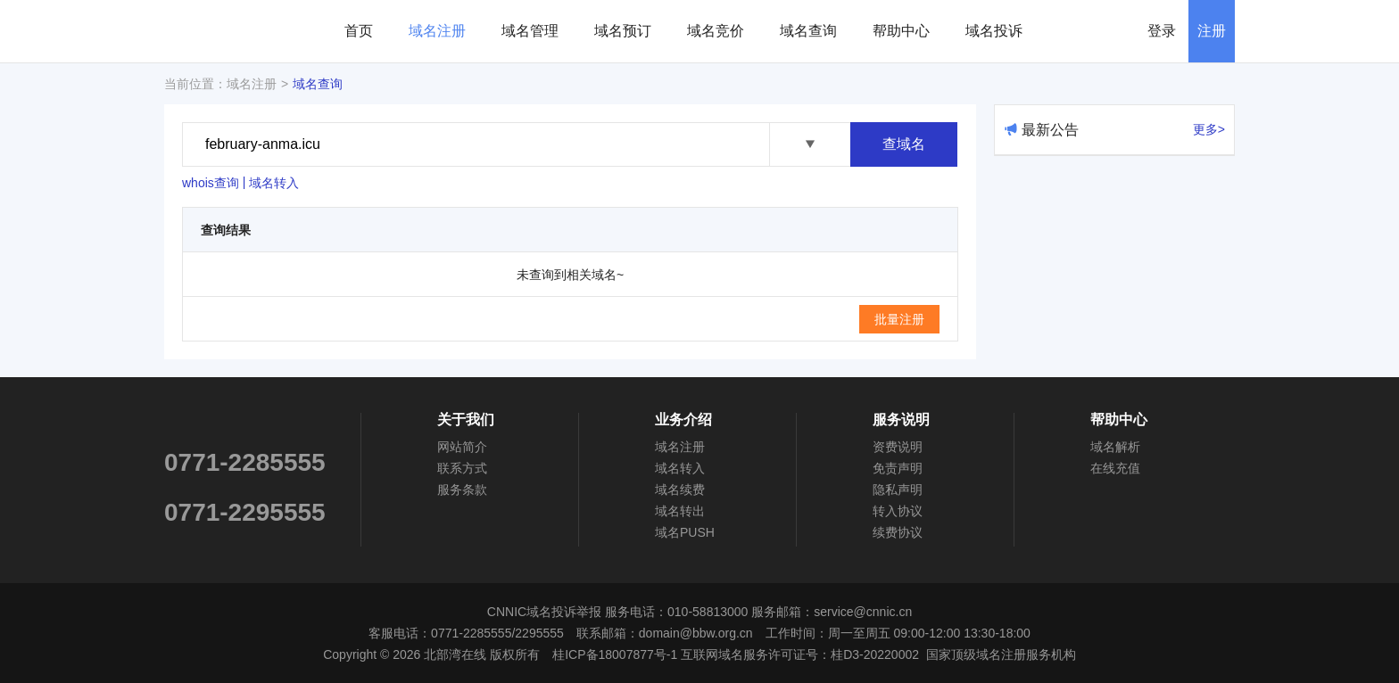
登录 (1161, 30)
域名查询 (808, 30)
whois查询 (210, 183)
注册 (1211, 30)
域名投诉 (993, 30)
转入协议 (898, 511)
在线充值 (1115, 468)
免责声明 (898, 468)
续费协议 (898, 532)
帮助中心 (901, 30)
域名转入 (274, 183)
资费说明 (898, 447)
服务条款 (462, 489)
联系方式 (462, 468)
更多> (1209, 129)
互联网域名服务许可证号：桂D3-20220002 (800, 654)
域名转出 (680, 511)
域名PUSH (685, 532)
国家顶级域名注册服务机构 (1001, 654)
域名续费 (680, 489)
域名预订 (622, 30)
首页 (358, 30)
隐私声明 (898, 489)
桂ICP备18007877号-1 (614, 654)
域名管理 (530, 30)
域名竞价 (715, 30)
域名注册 (437, 30)
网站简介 (462, 447)
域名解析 (1115, 447)
